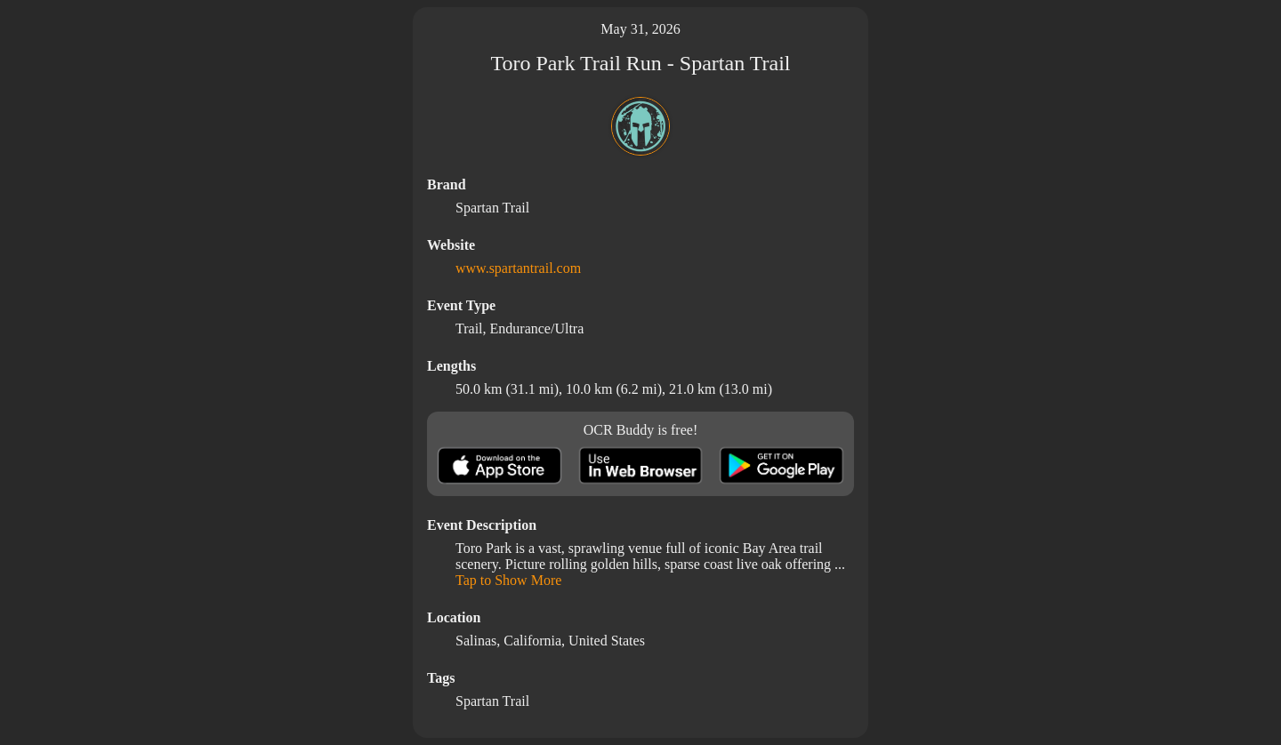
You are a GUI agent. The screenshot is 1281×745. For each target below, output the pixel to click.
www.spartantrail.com (518, 268)
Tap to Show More (508, 580)
